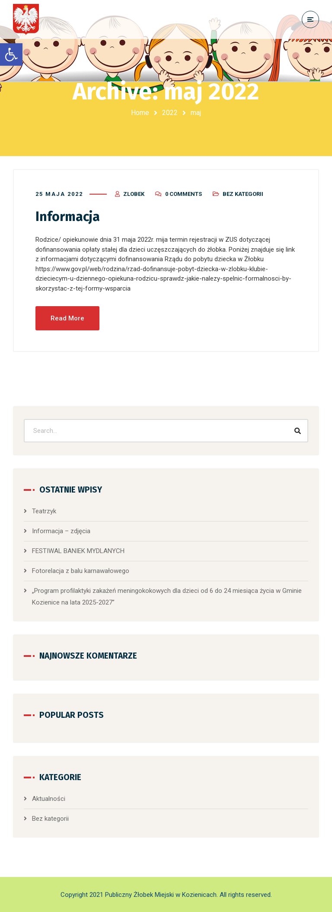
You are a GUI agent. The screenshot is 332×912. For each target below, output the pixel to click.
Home (140, 113)
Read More (67, 318)
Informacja (67, 216)
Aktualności (48, 799)
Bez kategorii (243, 194)
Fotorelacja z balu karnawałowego (80, 571)
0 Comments (183, 194)
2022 (170, 113)
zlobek (133, 194)
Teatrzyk (44, 511)
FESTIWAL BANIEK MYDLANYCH (78, 551)
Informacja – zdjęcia (61, 531)
